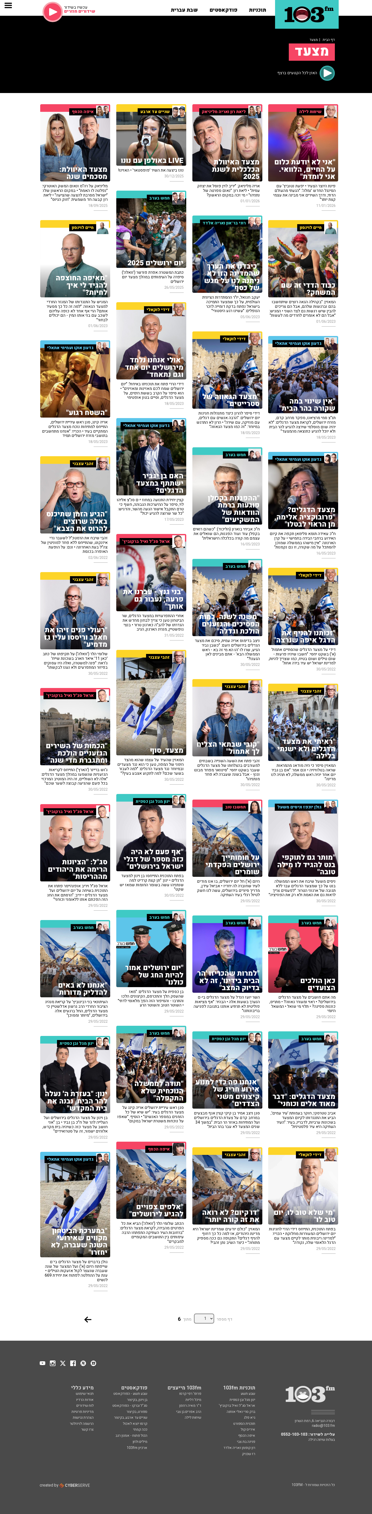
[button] (257, 8)
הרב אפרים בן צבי (188, 1412)
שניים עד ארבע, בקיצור (130, 1417)
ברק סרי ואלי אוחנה (241, 1412)
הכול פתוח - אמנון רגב (131, 1435)
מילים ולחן (140, 1442)
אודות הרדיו (85, 1400)
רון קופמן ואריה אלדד (239, 1448)
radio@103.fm (323, 1426)
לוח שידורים (85, 1406)
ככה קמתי (140, 1429)
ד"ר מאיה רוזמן (190, 1406)
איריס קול (248, 1429)
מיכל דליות (193, 1400)
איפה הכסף (246, 1435)
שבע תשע (248, 1394)
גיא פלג (249, 1417)
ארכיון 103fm (137, 1448)
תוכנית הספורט (244, 1424)
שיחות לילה (193, 1417)
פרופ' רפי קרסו (190, 1394)
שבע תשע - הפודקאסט (130, 1394)
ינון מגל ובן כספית (242, 1400)
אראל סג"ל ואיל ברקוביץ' (237, 1406)
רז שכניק (248, 1454)
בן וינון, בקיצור (137, 1400)
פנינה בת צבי (246, 1442)
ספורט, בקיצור (136, 1412)
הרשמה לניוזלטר (82, 1424)
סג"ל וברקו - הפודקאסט (129, 1406)
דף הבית (329, 39)
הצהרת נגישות (83, 1417)
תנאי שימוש (85, 1394)
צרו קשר (87, 1429)
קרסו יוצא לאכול (135, 1424)
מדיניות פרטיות (82, 1412)
